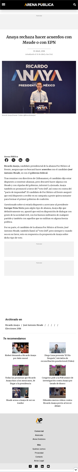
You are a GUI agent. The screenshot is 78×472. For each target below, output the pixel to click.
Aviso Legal (39, 461)
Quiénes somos (39, 449)
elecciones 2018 (13, 328)
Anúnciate (39, 435)
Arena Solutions (39, 439)
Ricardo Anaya (12, 325)
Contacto (39, 457)
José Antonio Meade (33, 325)
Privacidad (39, 453)
